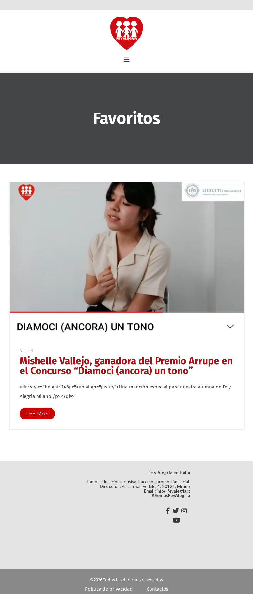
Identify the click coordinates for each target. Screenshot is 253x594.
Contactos (157, 589)
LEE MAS (37, 413)
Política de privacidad (109, 589)
